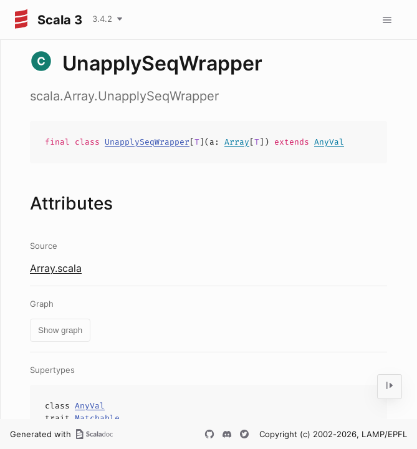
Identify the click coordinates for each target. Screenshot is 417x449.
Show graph (60, 330)
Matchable (97, 418)
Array (236, 142)
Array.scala (56, 268)
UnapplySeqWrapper (147, 142)
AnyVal (329, 142)
